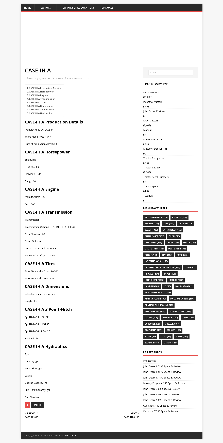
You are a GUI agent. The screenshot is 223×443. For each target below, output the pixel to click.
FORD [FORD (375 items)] (182, 255)
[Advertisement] (111, 41)
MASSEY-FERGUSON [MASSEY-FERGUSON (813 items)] (158, 292)
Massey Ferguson (153, 139)
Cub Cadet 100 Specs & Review (160, 405)
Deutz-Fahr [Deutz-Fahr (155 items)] (154, 248)
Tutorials (148, 195)
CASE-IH (37, 405)
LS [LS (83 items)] (167, 286)
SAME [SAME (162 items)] (188, 317)
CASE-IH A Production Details (45, 88)
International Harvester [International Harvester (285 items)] (162, 267)
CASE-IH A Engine (38, 95)
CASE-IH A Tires (37, 102)
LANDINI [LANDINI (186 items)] (152, 286)
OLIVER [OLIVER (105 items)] (151, 317)
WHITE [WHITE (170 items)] (182, 336)
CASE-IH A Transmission (42, 98)
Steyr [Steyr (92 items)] (150, 336)
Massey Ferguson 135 (155, 148)
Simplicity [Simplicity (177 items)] (153, 330)
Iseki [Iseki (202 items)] (190, 267)
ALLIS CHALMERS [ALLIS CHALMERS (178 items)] (156, 217)
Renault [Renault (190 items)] (170, 317)
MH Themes (70, 435)
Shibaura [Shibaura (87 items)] (172, 323)
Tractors (44, 7)
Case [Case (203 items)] (168, 223)
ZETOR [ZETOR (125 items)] (170, 342)
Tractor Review (151, 167)
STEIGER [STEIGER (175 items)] (174, 330)
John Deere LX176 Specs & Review (162, 371)
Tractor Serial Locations (77, 7)
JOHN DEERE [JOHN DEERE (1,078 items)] (154, 280)
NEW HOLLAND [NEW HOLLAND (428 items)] (180, 311)
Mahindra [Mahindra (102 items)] (183, 286)
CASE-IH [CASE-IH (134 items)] (185, 223)
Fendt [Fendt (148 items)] (151, 255)
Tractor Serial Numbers (156, 177)
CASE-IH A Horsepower (41, 91)
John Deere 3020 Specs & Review (161, 388)
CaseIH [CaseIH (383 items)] (151, 229)
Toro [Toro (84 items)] (165, 336)
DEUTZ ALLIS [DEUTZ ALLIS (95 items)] (177, 248)
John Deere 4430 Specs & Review (161, 394)
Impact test (149, 360)
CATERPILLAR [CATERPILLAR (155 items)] (172, 229)
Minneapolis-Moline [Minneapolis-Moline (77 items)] (159, 305)
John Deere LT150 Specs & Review (162, 377)
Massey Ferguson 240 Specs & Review (164, 383)
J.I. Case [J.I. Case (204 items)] (152, 273)
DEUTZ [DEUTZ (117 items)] (189, 242)
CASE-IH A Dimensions (41, 105)
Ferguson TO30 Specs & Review (160, 411)
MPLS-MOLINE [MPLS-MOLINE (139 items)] (155, 311)
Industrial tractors (152, 101)
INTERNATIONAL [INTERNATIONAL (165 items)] (156, 261)
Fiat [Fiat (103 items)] (167, 255)
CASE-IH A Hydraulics (40, 113)
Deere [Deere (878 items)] (173, 242)
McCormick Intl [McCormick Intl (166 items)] (182, 298)
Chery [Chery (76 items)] (174, 236)
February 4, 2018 (37, 78)
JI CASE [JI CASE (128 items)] (169, 273)
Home (27, 7)
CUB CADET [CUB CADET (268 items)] (153, 242)
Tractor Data (56, 78)
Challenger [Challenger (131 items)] (154, 236)
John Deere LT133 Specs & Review (162, 366)
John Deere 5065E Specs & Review (162, 400)
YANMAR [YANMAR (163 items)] (152, 342)
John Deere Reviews (154, 111)
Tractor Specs (150, 186)
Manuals (107, 7)
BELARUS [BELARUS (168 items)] (179, 217)
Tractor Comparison (154, 158)
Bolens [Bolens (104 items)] (152, 223)
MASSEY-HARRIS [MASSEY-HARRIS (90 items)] (155, 298)
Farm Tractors (75, 78)
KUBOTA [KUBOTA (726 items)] (176, 280)
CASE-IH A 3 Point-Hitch (42, 109)
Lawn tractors (150, 120)
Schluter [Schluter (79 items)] (152, 323)
